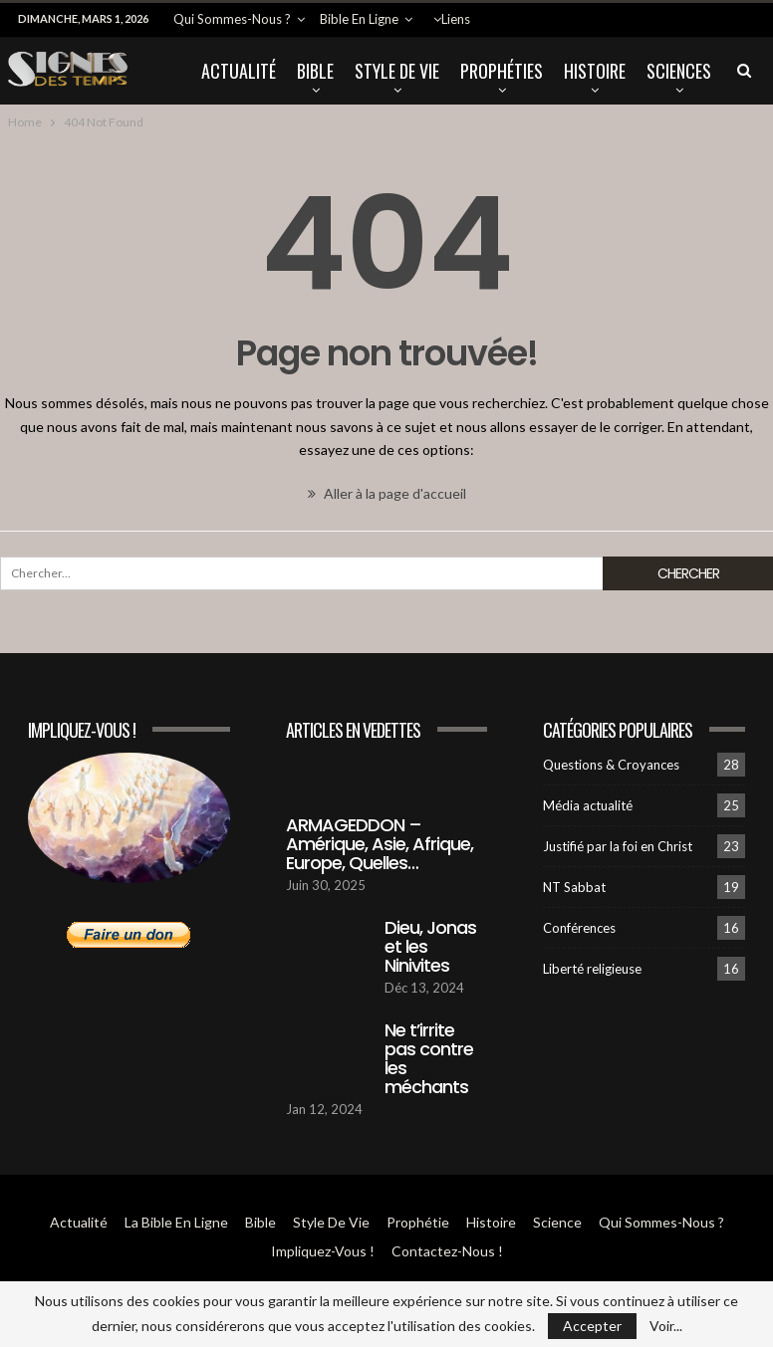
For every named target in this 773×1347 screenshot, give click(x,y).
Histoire (595, 71)
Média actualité (588, 805)
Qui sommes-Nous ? (232, 19)
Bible (315, 71)
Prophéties (501, 71)
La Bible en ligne (176, 1222)
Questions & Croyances (611, 765)
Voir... (665, 1326)
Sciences (678, 71)
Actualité (238, 71)
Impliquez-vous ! (323, 1250)
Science (557, 1222)
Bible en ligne (359, 19)
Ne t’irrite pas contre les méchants (429, 1058)
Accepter (592, 1325)
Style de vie (397, 71)
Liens (455, 19)
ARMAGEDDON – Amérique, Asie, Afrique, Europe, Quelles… (379, 843)
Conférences (579, 928)
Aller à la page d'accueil (387, 493)
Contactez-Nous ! (447, 1250)
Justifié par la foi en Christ (617, 846)
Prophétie (417, 1222)
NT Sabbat (574, 887)
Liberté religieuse (592, 969)
